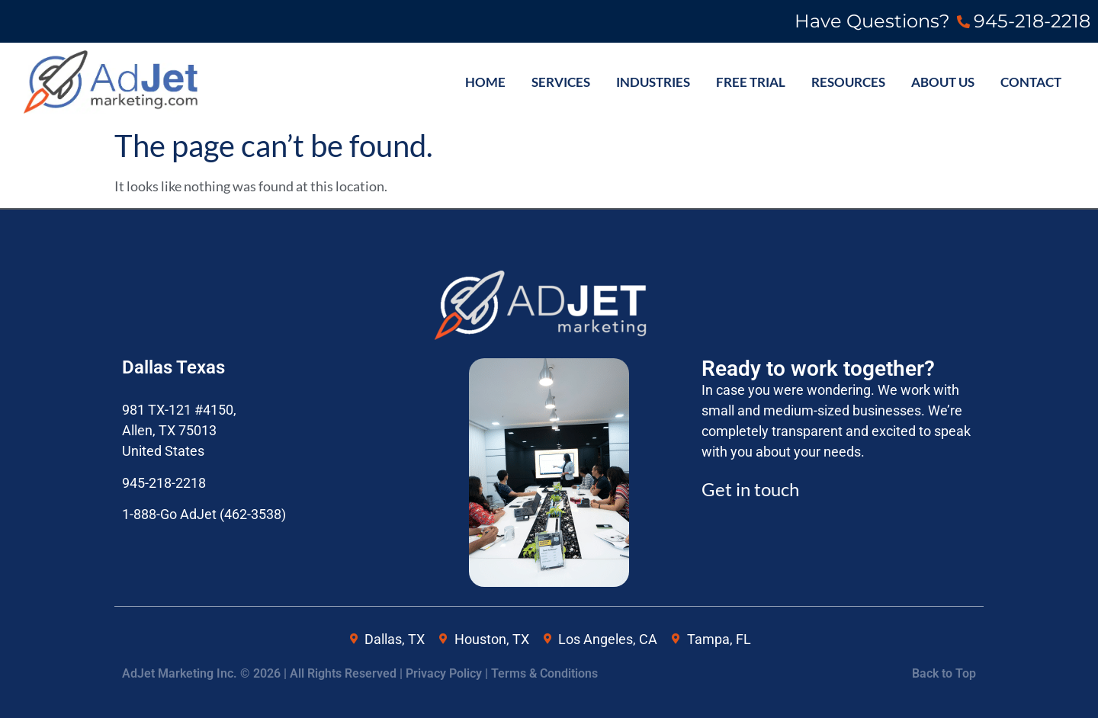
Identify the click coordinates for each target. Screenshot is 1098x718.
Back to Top (944, 673)
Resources (848, 82)
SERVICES (560, 82)
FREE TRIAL (750, 82)
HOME (485, 82)
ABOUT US (942, 82)
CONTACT (1030, 82)
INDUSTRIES (653, 82)
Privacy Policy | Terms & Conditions (502, 673)
